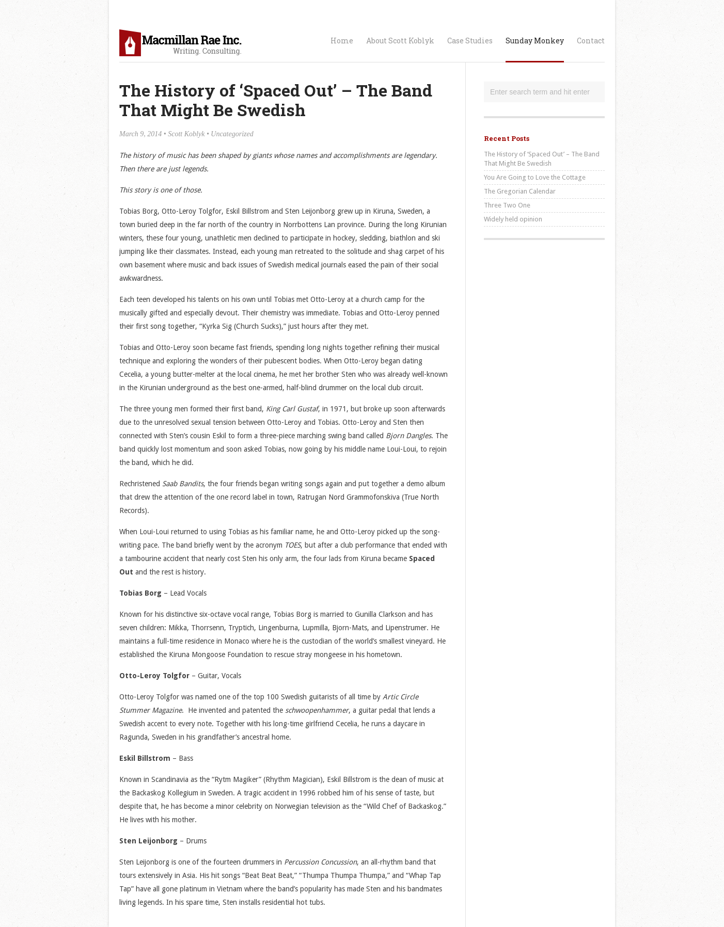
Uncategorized (232, 134)
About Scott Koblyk (400, 40)
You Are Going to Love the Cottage (535, 177)
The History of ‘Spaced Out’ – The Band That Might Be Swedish (542, 158)
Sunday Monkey (535, 40)
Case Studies (470, 40)
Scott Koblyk (186, 134)
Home (341, 40)
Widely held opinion (513, 219)
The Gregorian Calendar (520, 191)
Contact (591, 40)
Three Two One (507, 205)
